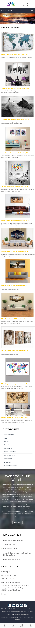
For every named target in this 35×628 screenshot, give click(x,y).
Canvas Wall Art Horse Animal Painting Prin (14, 350)
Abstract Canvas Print (10, 465)
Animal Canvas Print (10, 452)
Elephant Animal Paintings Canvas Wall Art (14, 285)
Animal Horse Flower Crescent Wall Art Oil (14, 186)
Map (5, 438)
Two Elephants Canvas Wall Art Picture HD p (15, 88)
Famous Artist (8, 448)
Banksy (6, 441)
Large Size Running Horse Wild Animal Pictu (15, 220)
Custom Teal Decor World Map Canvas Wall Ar (15, 54)
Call (13, 625)
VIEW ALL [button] (17, 522)
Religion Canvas (9, 434)
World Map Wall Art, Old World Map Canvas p (15, 417)
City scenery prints (9, 455)
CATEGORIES (6, 11)
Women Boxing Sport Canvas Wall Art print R (15, 251)
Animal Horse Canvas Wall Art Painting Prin (14, 153)
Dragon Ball (7, 462)
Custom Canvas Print (10, 549)
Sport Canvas (8, 445)
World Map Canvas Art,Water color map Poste (15, 384)
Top (30, 625)
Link (4, 594)
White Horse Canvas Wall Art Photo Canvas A (15, 319)
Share (4, 625)
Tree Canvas (8, 458)
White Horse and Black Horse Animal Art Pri (15, 119)
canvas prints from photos (11, 559)
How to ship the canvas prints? (13, 540)
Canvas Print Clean (9, 544)
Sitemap (17, 619)
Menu (22, 625)
